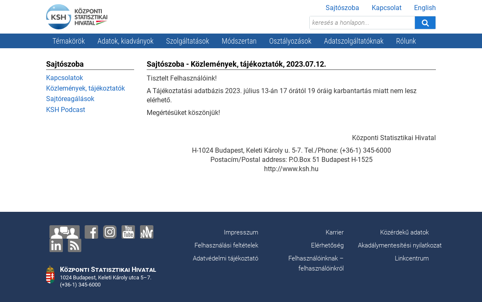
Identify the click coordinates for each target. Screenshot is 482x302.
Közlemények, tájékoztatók (85, 88)
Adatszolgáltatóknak (354, 40)
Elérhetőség (327, 245)
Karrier (335, 232)
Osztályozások (290, 40)
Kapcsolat (387, 8)
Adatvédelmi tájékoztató (225, 258)
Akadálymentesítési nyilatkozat (400, 245)
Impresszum (241, 232)
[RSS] (74, 245)
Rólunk (406, 40)
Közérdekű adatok (404, 232)
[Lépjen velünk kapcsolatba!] (64, 232)
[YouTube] (128, 232)
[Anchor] (146, 232)
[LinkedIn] (56, 245)
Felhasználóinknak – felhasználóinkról (316, 263)
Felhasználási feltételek (226, 245)
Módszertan (239, 40)
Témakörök (68, 40)
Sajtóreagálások (70, 99)
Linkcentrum (412, 258)
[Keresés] (425, 22)
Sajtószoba (342, 8)
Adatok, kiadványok (126, 40)
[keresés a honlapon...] (362, 22)
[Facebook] (91, 232)
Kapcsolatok (64, 78)
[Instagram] (110, 232)
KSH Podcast (65, 110)
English (425, 8)
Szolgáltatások (187, 40)
